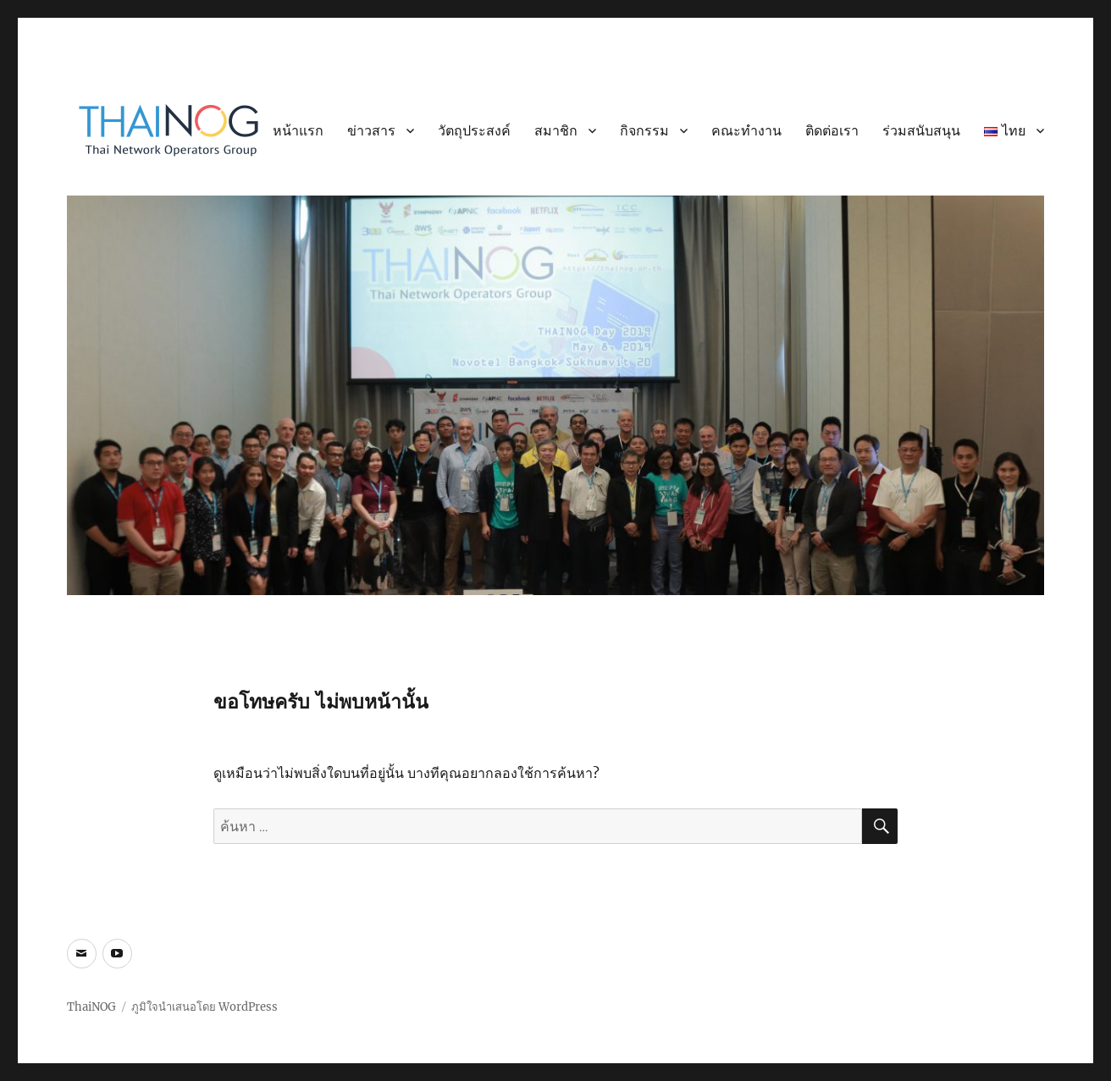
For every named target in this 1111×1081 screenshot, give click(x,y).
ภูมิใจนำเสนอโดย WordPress (204, 1007)
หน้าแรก (298, 131)
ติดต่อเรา (832, 131)
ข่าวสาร (371, 131)
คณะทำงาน (746, 131)
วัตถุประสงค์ (474, 131)
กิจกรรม (644, 131)
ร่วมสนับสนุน (921, 131)
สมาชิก (556, 131)
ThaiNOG (91, 1007)
